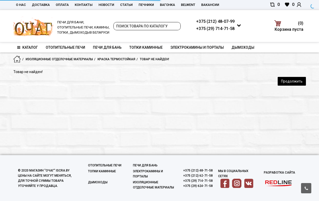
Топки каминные (146, 47)
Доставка (41, 5)
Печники (146, 5)
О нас (21, 5)
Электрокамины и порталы (197, 47)
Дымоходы (242, 47)
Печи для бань (107, 47)
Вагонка (167, 5)
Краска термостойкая (116, 59)
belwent (188, 5)
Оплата (62, 5)
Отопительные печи (65, 47)
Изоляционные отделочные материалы (59, 59)
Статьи (126, 5)
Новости (106, 5)
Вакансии (210, 5)
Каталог (27, 47)
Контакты (84, 5)
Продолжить (292, 81)
